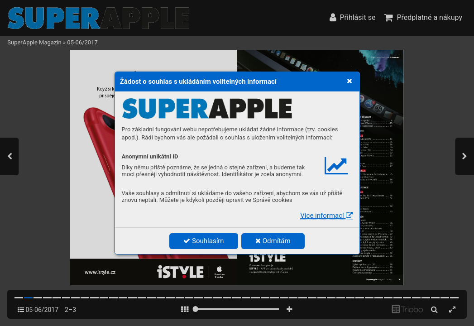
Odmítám (273, 241)
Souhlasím (203, 241)
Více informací (326, 215)
